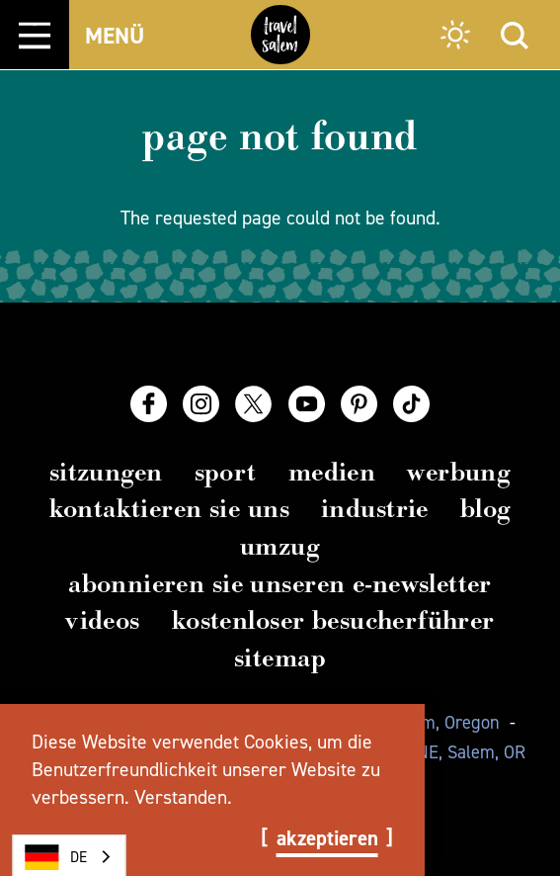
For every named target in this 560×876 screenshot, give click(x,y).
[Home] (280, 34)
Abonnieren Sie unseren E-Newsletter (280, 584)
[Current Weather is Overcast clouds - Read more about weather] (455, 37)
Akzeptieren (327, 839)
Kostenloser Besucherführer (333, 620)
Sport (226, 472)
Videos (102, 620)
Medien (332, 472)
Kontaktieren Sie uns (169, 508)
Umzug (280, 546)
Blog (486, 508)
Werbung (459, 472)
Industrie (375, 508)
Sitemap (280, 658)
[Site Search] (514, 35)
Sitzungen (106, 472)
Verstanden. (183, 797)
